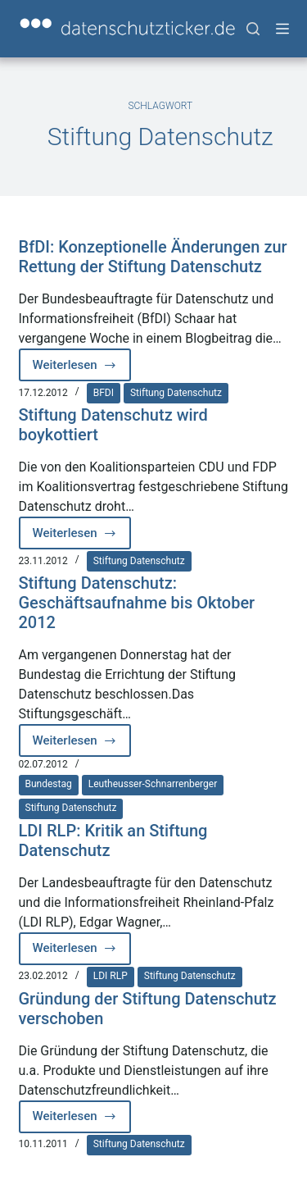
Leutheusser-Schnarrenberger (153, 784)
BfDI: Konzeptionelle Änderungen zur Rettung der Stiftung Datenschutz (153, 256)
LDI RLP (110, 976)
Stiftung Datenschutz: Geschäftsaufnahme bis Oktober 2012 (137, 602)
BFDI (103, 393)
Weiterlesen (82, 369)
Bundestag (48, 784)
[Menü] (282, 28)
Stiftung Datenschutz (176, 393)
